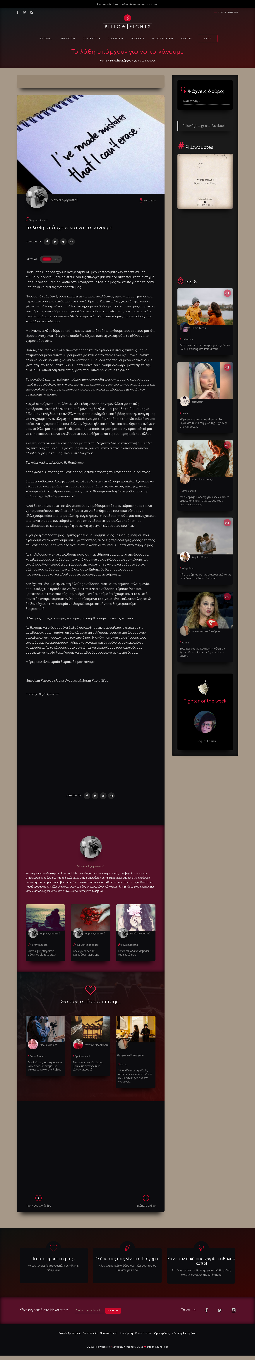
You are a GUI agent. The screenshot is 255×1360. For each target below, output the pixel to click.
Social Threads (37, 1056)
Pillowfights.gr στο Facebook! (204, 125)
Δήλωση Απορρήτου (184, 1333)
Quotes (186, 38)
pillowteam (197, 401)
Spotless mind (82, 1056)
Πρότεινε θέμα (108, 1333)
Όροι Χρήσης (162, 1333)
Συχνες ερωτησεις (228, 12)
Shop (207, 38)
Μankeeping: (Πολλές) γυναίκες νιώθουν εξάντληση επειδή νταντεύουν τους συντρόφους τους (204, 500)
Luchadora (187, 339)
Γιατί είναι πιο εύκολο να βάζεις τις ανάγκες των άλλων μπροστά (88, 1066)
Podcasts (138, 38)
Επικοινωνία (90, 1333)
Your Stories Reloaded (87, 944)
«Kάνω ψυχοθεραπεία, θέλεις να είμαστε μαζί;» (42, 952)
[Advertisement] (91, 1149)
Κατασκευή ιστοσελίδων (126, 1346)
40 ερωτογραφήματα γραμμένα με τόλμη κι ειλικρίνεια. (53, 1268)
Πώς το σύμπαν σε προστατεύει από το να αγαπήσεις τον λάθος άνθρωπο (205, 576)
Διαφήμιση (126, 1333)
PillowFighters (162, 38)
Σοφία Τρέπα (199, 328)
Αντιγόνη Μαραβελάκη (97, 1044)
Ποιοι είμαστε (143, 1333)
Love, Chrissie (189, 490)
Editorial (46, 38)
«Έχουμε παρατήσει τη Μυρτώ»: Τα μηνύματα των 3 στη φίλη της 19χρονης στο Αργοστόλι (203, 422)
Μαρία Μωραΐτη (48, 1044)
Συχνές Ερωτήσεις (69, 1333)
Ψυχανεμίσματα (38, 220)
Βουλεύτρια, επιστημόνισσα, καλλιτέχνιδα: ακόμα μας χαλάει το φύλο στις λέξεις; (45, 1066)
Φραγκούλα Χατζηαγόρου (131, 1055)
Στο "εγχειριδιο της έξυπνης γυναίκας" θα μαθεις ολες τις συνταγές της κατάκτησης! (201, 1272)
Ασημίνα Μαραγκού (202, 557)
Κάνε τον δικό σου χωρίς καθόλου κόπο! (201, 1261)
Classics (115, 38)
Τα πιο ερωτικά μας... (53, 1259)
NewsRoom (67, 38)
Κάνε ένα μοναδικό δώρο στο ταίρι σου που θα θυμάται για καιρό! (127, 1268)
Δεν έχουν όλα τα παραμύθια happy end (86, 952)
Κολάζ (185, 413)
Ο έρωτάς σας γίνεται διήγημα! (127, 1259)
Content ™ (91, 38)
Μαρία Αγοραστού (64, 200)
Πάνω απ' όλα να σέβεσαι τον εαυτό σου (133, 952)
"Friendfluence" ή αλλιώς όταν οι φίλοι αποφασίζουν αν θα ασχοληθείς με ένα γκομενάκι (135, 1076)
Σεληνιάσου (188, 568)
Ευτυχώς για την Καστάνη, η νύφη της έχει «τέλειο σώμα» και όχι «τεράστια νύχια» (202, 652)
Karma (123, 1064)
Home (103, 60)
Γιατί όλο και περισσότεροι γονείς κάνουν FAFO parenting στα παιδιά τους (205, 347)
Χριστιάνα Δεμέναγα (202, 479)
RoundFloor (161, 1346)
